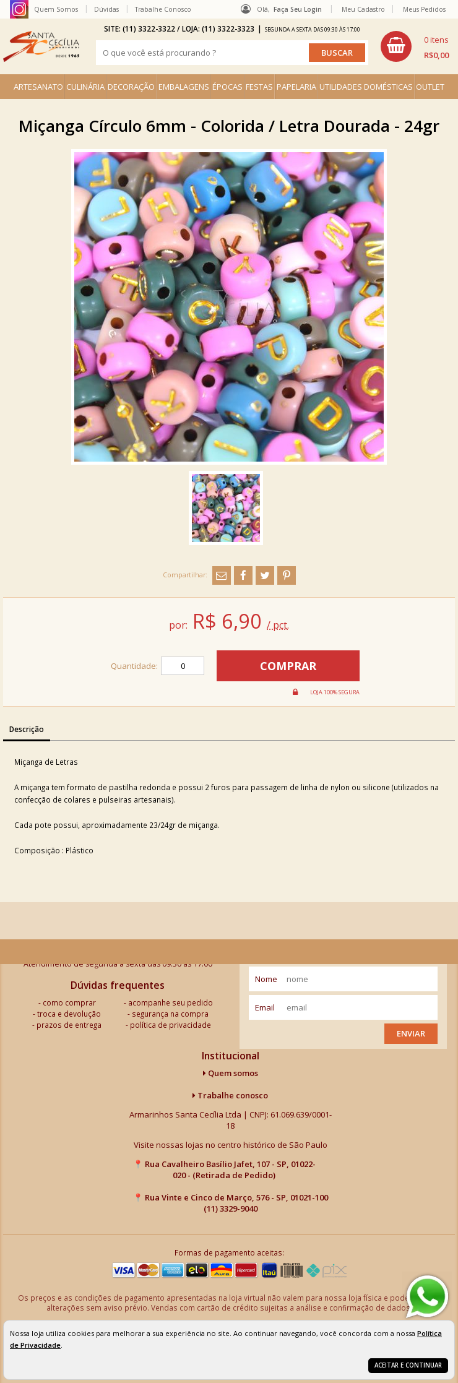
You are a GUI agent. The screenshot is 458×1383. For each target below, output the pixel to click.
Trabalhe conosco (230, 1095)
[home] (41, 46)
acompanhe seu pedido (170, 1002)
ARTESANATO (38, 86)
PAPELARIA (296, 86)
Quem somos (230, 1073)
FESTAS (259, 86)
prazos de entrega (69, 1025)
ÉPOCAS (227, 86)
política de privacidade (170, 1025)
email (265, 1007)
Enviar (411, 1033)
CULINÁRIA (85, 86)
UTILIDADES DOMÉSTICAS (366, 86)
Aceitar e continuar (408, 1365)
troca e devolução (69, 1014)
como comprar (69, 1002)
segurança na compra (170, 1014)
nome (266, 978)
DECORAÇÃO (131, 86)
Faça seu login (298, 9)
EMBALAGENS (183, 86)
